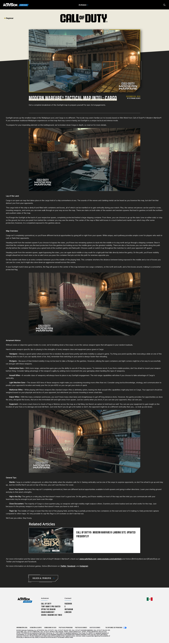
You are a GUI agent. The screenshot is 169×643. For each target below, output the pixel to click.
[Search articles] (164, 5)
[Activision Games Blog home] (25, 600)
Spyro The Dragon (48, 609)
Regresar (8, 18)
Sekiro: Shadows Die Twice (51, 615)
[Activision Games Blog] (16, 5)
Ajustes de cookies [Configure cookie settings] (95, 628)
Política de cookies (81, 628)
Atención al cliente (36, 628)
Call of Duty (46, 604)
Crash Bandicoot (47, 612)
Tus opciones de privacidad (113, 628)
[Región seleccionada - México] (150, 599)
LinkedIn (68, 612)
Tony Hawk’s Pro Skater (50, 606)
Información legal (21, 628)
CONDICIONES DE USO (50, 628)
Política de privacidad (66, 628)
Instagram (69, 609)
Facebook (68, 604)
